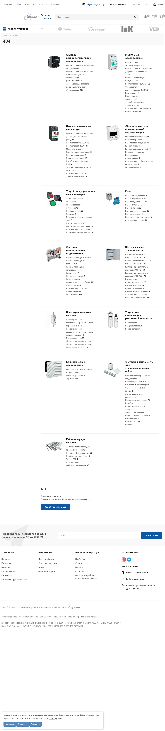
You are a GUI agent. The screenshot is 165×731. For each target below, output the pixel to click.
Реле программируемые (137, 143)
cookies (52, 718)
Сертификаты (8, 571)
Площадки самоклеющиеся (138, 415)
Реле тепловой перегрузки (79, 152)
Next (161, 29)
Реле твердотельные (136, 202)
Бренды (79, 567)
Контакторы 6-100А (77, 146)
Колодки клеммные (75, 276)
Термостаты (73, 379)
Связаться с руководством (14, 579)
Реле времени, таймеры (137, 211)
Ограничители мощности (137, 137)
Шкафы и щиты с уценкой (137, 291)
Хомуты (130, 409)
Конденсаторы (132, 329)
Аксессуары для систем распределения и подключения (76, 291)
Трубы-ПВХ (72, 459)
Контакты (6, 563)
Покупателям (45, 552)
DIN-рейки (130, 385)
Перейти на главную (55, 507)
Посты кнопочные (75, 223)
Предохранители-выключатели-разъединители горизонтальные (79, 332)
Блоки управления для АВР (138, 149)
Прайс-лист (80, 559)
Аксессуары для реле (136, 220)
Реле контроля (133, 208)
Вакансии (5, 567)
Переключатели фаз (135, 152)
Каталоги (79, 571)
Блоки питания (132, 146)
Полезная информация (87, 552)
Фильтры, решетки (75, 375)
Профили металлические (78, 456)
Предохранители (75, 338)
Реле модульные (134, 214)
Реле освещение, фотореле (138, 217)
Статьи (78, 563)
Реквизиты (6, 575)
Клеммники (72, 273)
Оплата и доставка (47, 563)
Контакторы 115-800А (77, 143)
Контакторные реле (76, 155)
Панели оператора (134, 140)
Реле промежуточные (136, 196)
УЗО (128, 75)
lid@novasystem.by (93, 4)
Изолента (130, 425)
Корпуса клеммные (134, 288)
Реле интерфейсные (135, 199)
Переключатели (74, 211)
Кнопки (71, 202)
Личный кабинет (46, 559)
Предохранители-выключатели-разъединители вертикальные (79, 323)
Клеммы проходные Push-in (79, 258)
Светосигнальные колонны (79, 226)
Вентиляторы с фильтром (79, 369)
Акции (41, 567)
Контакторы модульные (137, 84)
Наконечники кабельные (137, 400)
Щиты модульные (134, 285)
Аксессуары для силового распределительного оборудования (77, 87)
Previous (38, 29)
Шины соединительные (137, 382)
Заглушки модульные (135, 412)
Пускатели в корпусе (76, 158)
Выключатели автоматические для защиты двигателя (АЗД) (80, 137)
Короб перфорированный (79, 453)
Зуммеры (71, 214)
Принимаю (35, 724)
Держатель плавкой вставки (79, 341)
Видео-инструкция (47, 571)
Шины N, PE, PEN (74, 285)
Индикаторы (132, 93)
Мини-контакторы (75, 149)
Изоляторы (143, 385)
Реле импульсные (133, 205)
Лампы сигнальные (75, 199)
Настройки (9, 724)
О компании (7, 4)
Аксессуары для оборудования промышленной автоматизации (139, 164)
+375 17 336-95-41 (119, 4)
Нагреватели (72, 372)
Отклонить (22, 724)
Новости (5, 559)
